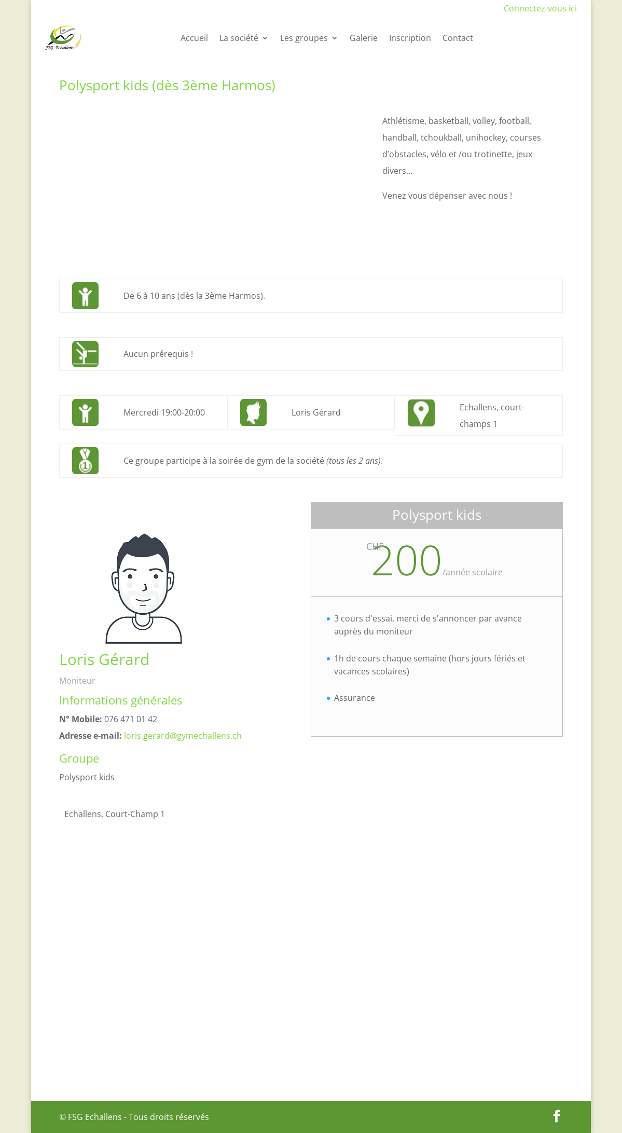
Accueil (194, 38)
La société (238, 38)
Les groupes (304, 38)
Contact (458, 38)
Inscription (410, 38)
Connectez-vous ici (540, 8)
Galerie (364, 38)
